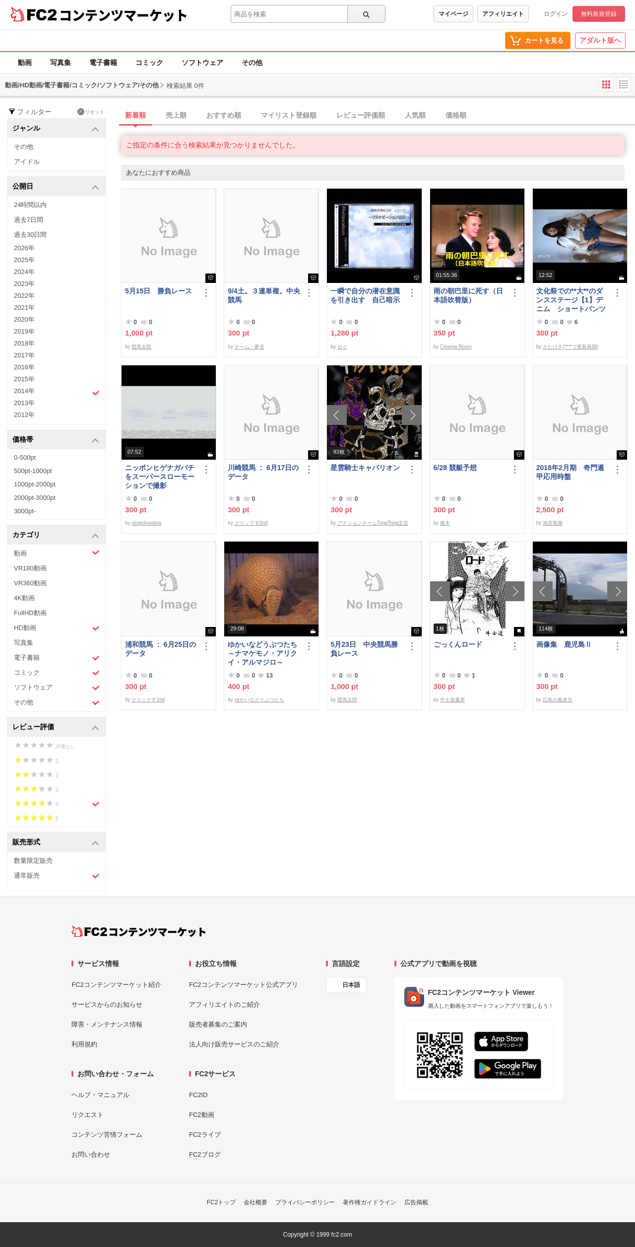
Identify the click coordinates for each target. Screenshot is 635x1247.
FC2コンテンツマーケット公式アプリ (243, 984)
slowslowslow (146, 523)
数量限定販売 (33, 860)
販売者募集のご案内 (218, 1024)
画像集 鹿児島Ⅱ (564, 644)
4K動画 (24, 598)
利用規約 (84, 1044)
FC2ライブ (205, 1134)
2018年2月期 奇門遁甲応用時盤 (570, 472)
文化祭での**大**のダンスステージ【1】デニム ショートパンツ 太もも (571, 300)
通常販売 (57, 876)
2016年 (24, 367)
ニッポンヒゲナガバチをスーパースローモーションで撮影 (159, 476)
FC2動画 (201, 1114)
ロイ (342, 346)
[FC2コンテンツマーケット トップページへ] (138, 931)
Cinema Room (456, 346)
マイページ (453, 13)
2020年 (24, 319)
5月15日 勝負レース (158, 291)
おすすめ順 (223, 115)
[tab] (378, 116)
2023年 (24, 283)
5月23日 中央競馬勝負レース (363, 648)
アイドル (27, 161)
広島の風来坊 (557, 699)
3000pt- (25, 511)
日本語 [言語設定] (351, 984)
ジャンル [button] (55, 129)
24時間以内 (30, 204)
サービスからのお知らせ (106, 1004)
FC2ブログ (205, 1154)
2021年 (24, 307)
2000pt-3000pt (35, 497)
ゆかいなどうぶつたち (259, 699)
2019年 (24, 331)
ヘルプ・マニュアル (100, 1095)
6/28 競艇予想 (455, 468)
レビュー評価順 (360, 115)
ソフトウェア (202, 63)
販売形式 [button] (55, 842)
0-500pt (25, 457)
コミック (149, 63)
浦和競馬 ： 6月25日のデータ (160, 648)
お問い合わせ (90, 1154)
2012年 (24, 414)
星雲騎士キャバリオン (365, 468)
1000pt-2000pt (35, 484)
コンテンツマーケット (123, 14)
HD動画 (57, 628)
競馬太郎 (141, 346)
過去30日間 (30, 234)
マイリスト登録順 (289, 115)
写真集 (60, 63)
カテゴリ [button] (55, 535)
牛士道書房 (452, 699)
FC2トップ (221, 1202)
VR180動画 (30, 568)
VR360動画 (30, 583)
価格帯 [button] (55, 440)
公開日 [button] (55, 187)
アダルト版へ (600, 40)
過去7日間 (28, 219)
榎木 (445, 523)
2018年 (24, 343)
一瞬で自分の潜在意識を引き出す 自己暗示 (365, 295)
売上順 (176, 115)
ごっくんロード (458, 644)
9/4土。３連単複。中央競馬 (264, 295)
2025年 (24, 260)
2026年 (24, 248)
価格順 (455, 115)
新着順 (135, 115)
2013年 (24, 403)
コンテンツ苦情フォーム (106, 1134)
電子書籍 (103, 63)
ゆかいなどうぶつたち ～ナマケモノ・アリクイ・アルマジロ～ (264, 653)
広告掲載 (416, 1202)
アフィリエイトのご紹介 (224, 1004)
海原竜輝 (553, 523)
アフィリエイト (503, 13)
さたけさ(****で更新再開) (570, 346)
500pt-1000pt (33, 471)
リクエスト (87, 1114)
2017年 (24, 355)
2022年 (24, 295)
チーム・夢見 (249, 346)
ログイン (556, 13)
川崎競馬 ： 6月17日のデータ (263, 472)
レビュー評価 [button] (55, 727)
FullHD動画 (30, 613)
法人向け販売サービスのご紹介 (234, 1044)
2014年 (57, 392)
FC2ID (198, 1095)
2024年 (24, 272)
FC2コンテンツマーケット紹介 (116, 984)
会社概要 (255, 1202)
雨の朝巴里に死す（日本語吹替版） (468, 295)
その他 (252, 63)
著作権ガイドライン (369, 1202)
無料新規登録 (599, 13)
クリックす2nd (251, 523)
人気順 (415, 115)
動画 (25, 63)
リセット (91, 111)
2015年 (24, 379)
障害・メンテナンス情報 (106, 1024)
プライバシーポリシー (305, 1202)
